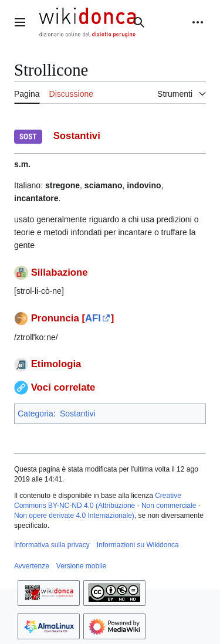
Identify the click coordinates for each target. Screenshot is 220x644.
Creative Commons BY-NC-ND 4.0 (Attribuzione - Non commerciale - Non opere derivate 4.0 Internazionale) (107, 506)
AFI (93, 318)
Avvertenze (31, 566)
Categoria (35, 413)
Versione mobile (81, 566)
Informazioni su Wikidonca (138, 545)
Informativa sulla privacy (52, 545)
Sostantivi (78, 413)
